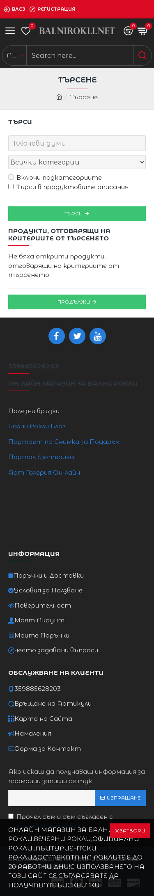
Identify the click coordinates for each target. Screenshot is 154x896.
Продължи (73, 302)
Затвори (132, 830)
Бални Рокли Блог (37, 426)
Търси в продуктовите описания (68, 187)
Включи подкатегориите (55, 177)
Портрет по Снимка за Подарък (64, 442)
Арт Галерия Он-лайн (44, 472)
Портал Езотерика (41, 457)
